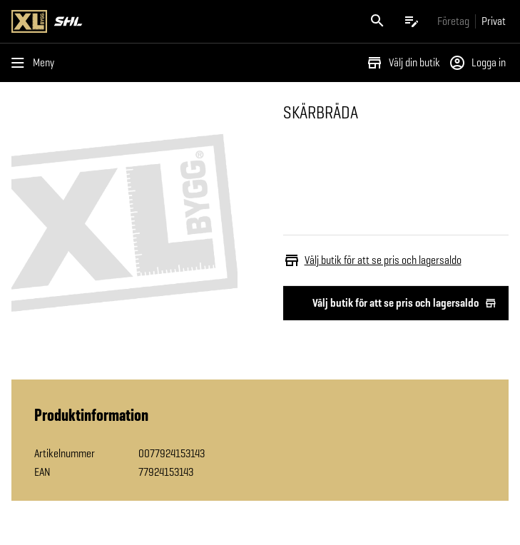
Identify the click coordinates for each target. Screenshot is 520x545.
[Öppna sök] (377, 21)
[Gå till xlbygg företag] (453, 21)
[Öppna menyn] (35, 63)
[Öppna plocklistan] (411, 21)
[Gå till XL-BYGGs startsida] (133, 21)
